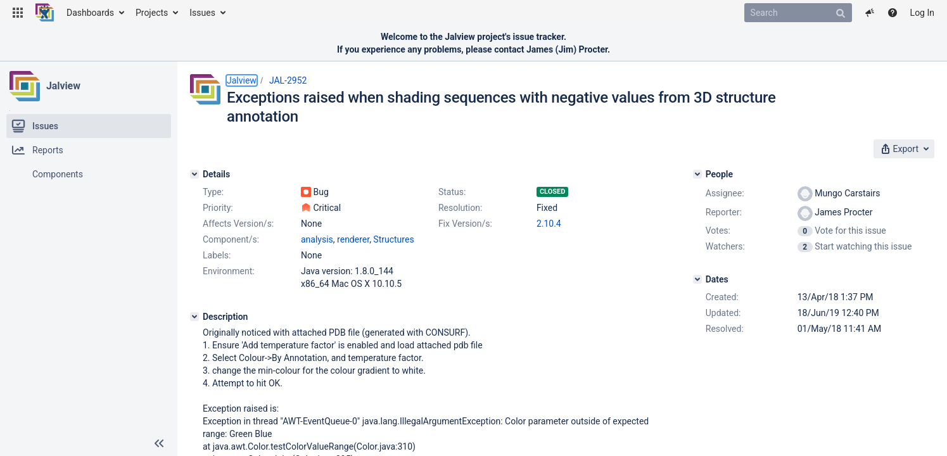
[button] (17, 12)
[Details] (194, 174)
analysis (317, 239)
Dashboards (90, 13)
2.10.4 (549, 223)
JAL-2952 (288, 80)
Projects (152, 13)
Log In (922, 13)
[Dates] (697, 279)
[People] (697, 174)
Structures (393, 239)
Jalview (63, 86)
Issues (202, 13)
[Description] (194, 316)
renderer (353, 239)
